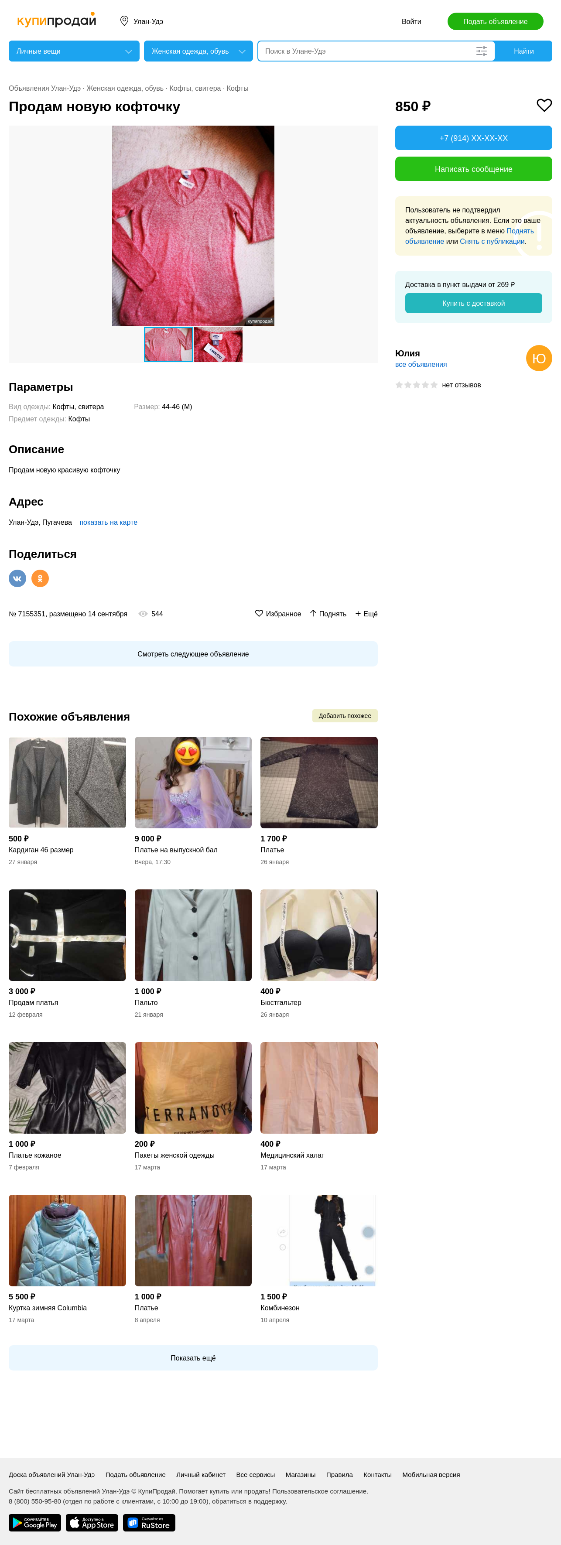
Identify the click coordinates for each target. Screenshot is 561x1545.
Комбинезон (279, 1308)
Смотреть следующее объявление (193, 654)
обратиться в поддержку (248, 1501)
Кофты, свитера (195, 88)
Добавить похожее (345, 715)
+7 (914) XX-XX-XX (474, 138)
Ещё (370, 614)
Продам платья (33, 1002)
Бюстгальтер (280, 1002)
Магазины (301, 1474)
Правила (339, 1474)
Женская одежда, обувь (125, 88)
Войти (411, 21)
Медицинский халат (292, 1155)
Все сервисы (255, 1474)
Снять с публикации (492, 241)
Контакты (377, 1474)
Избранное (283, 614)
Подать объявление (495, 21)
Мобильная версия (431, 1474)
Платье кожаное (35, 1155)
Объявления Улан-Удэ (45, 88)
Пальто (146, 1002)
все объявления (421, 364)
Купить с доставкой (473, 303)
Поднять (333, 614)
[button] (370, 133)
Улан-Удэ (148, 21)
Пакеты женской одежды (175, 1155)
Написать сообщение (474, 169)
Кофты (238, 88)
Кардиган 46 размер (41, 850)
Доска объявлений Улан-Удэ (52, 1474)
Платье (272, 850)
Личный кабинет (201, 1474)
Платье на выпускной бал (176, 850)
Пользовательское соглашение (319, 1491)
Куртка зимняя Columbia (48, 1308)
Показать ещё (193, 1358)
